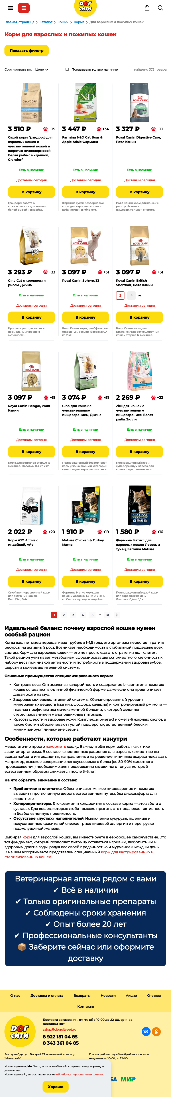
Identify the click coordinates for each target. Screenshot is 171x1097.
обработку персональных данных (79, 1074)
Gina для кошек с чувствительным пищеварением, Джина (81, 410)
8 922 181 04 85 (60, 1037)
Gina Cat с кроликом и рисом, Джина (27, 283)
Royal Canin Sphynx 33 (80, 281)
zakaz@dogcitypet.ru (59, 1030)
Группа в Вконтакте (146, 1031)
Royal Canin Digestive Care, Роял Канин (138, 139)
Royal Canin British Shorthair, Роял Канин (134, 283)
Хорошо (55, 1087)
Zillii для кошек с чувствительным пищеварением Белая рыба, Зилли (134, 412)
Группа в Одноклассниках (156, 1031)
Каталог (24, 8)
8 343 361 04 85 (61, 1043)
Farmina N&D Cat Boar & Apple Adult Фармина (82, 139)
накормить (56, 746)
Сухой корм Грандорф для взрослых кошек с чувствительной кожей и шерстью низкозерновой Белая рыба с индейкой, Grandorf (30, 148)
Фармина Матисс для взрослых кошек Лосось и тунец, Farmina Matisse (138, 544)
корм (27, 837)
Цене (39, 69)
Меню (10, 8)
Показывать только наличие (94, 69)
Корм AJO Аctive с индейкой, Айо (23, 542)
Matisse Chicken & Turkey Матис (83, 542)
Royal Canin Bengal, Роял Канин (29, 408)
